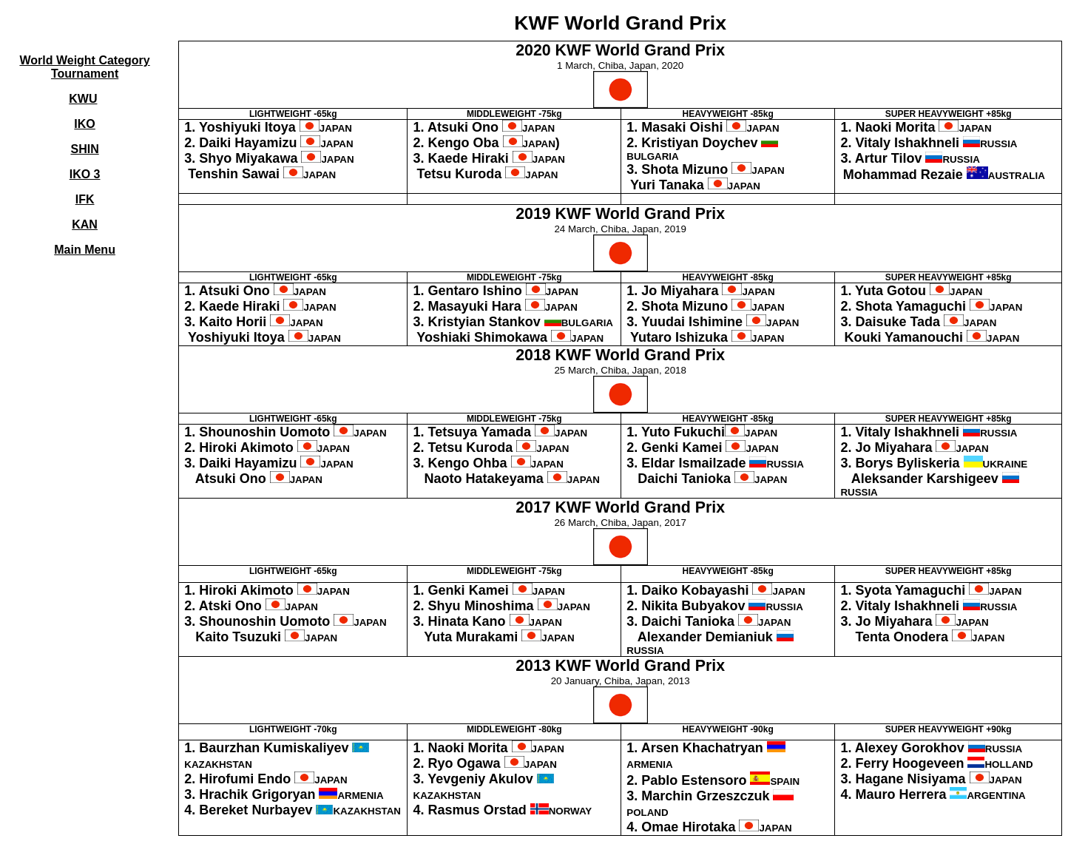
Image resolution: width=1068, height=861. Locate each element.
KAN (85, 224)
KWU (83, 98)
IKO (84, 124)
